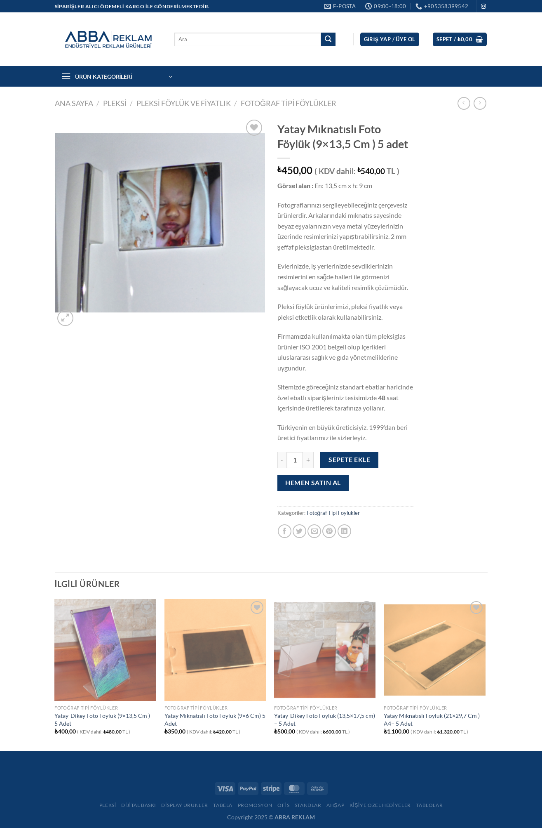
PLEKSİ (115, 103)
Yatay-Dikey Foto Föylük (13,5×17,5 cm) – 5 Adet (324, 719)
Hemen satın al (313, 482)
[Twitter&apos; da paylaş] (299, 531)
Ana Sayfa (74, 103)
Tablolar (429, 805)
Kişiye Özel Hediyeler (380, 805)
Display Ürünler (184, 805)
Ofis (283, 805)
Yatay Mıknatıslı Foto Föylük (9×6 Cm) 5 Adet (214, 719)
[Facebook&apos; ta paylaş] (284, 531)
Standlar (308, 805)
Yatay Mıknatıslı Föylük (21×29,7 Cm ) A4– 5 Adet (432, 719)
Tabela (222, 805)
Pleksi (107, 805)
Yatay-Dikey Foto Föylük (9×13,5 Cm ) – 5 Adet (104, 719)
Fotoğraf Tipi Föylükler (289, 103)
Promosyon (255, 805)
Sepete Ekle (349, 459)
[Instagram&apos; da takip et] (483, 6)
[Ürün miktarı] (294, 460)
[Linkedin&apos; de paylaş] (344, 531)
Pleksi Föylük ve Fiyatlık (183, 103)
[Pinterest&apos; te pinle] (329, 531)
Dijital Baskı (138, 805)
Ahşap (335, 805)
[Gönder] (328, 40)
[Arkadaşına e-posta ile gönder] (314, 531)
